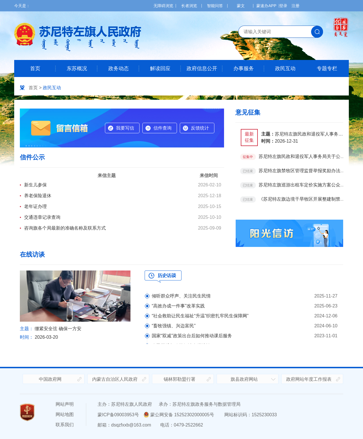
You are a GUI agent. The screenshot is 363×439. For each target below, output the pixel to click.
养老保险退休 (37, 195)
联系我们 (65, 424)
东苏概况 (77, 68)
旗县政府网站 (244, 379)
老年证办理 (35, 206)
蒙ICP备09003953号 (118, 414)
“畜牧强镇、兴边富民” (174, 325)
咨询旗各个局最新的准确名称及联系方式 (65, 228)
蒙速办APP (266, 5)
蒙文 (241, 5)
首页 (35, 68)
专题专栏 (327, 68)
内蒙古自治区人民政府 (115, 379)
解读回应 (160, 68)
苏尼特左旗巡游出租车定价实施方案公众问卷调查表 (311, 184)
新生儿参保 (35, 184)
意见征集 (247, 112)
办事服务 (243, 68)
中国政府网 (50, 379)
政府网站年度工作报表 (309, 379)
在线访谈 (32, 254)
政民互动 (285, 68)
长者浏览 (189, 5)
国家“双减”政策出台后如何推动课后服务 (192, 335)
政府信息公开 (202, 68)
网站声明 (65, 404)
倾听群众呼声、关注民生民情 (181, 296)
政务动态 (118, 68)
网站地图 (65, 414)
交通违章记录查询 (42, 217)
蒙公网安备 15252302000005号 (179, 414)
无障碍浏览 (163, 5)
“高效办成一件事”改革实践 (178, 305)
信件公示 (32, 157)
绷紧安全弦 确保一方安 (58, 328)
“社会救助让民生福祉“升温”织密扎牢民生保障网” (200, 315)
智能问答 (215, 5)
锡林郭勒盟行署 (179, 379)
